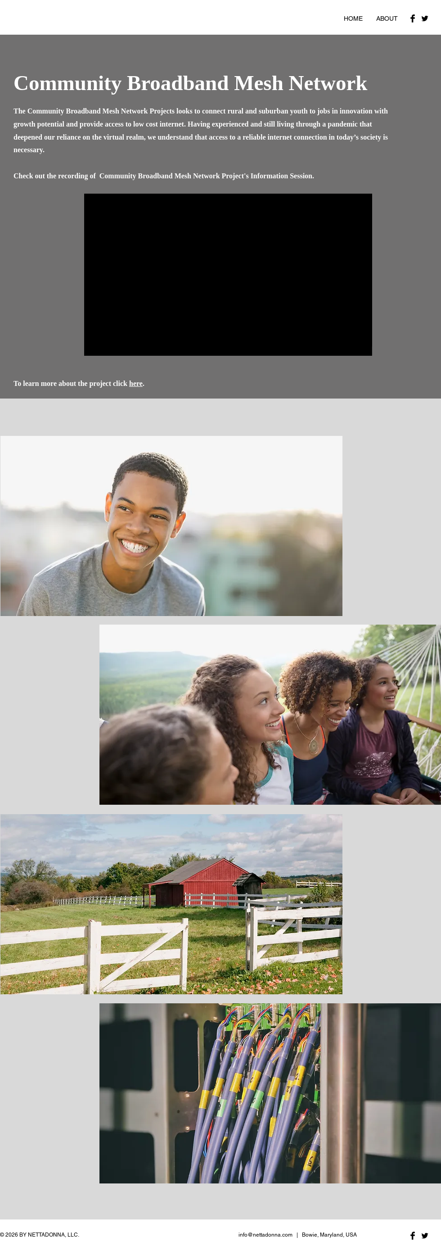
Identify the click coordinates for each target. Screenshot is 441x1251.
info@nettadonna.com (265, 1235)
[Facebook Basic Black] (413, 18)
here (136, 383)
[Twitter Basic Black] (425, 18)
